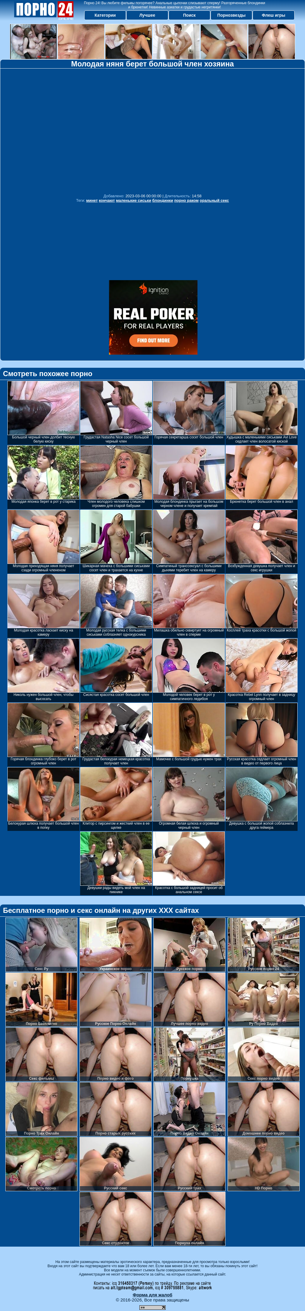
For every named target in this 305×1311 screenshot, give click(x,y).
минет (92, 200)
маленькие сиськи (133, 200)
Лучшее (147, 15)
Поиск (189, 15)
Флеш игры (273, 15)
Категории (105, 15)
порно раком (186, 200)
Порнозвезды (231, 15)
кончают (107, 200)
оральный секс (214, 200)
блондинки (162, 200)
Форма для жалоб (152, 1294)
